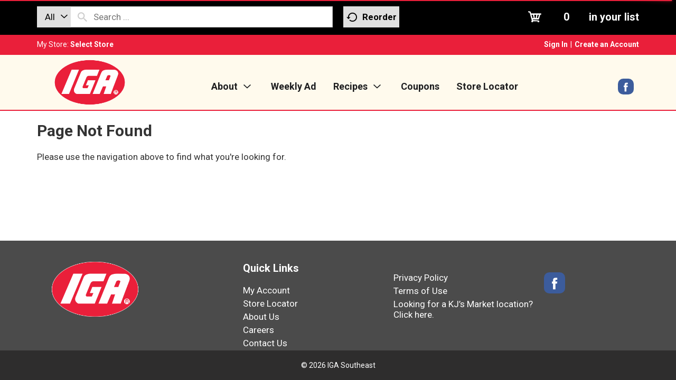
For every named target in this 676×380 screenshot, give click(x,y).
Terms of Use (420, 291)
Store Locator (270, 303)
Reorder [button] (371, 17)
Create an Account (607, 44)
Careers (258, 330)
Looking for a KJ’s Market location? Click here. (463, 309)
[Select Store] (92, 44)
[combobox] (54, 16)
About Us (261, 316)
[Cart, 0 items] (582, 16)
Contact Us (265, 343)
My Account (266, 290)
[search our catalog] (82, 16)
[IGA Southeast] (90, 82)
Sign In (556, 44)
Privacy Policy (420, 277)
